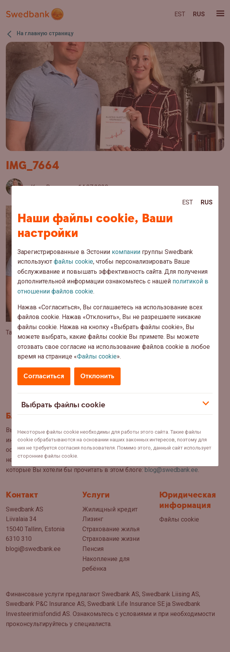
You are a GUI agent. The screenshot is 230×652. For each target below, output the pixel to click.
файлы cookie (73, 261)
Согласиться (44, 376)
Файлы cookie (97, 356)
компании (126, 252)
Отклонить (97, 376)
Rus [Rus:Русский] (207, 202)
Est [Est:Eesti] (187, 202)
